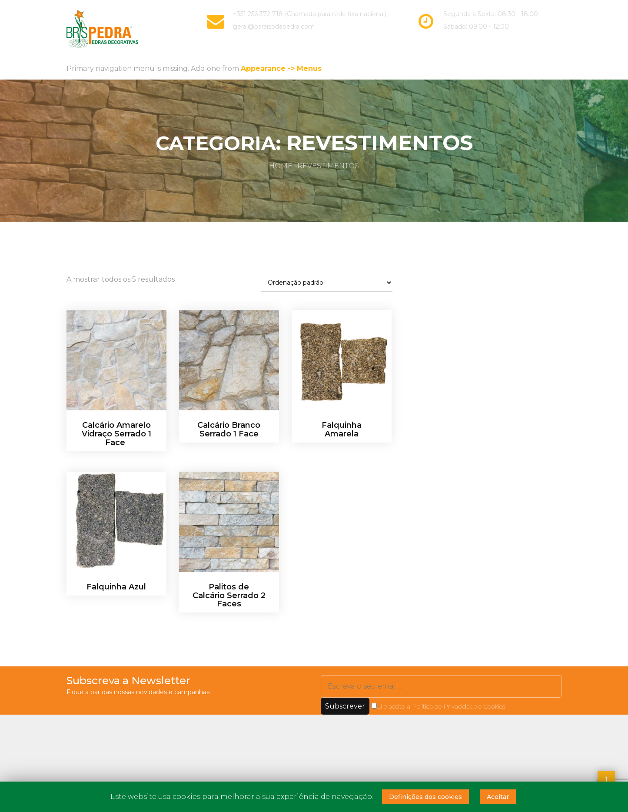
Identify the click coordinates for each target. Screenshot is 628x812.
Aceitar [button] (498, 797)
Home (280, 165)
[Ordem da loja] (326, 282)
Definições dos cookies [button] (425, 797)
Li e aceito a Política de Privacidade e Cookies (438, 705)
